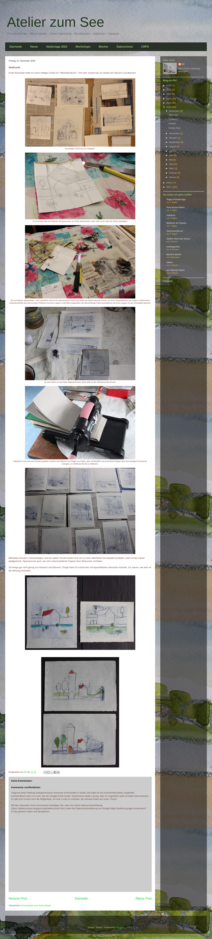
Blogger (120, 927)
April (171, 164)
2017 (169, 187)
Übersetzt (173, 115)
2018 (169, 182)
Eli (183, 64)
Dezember (174, 111)
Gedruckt (173, 119)
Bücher (103, 46)
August (173, 146)
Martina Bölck (173, 254)
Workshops (82, 46)
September (175, 142)
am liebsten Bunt (175, 270)
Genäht (172, 123)
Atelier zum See (55, 22)
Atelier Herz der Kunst (178, 238)
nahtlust (170, 215)
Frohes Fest (174, 128)
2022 (169, 94)
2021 (169, 98)
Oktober (173, 138)
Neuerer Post (18, 898)
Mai (171, 159)
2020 (169, 103)
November (174, 133)
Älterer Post (143, 898)
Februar (173, 173)
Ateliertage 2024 (56, 46)
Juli (171, 151)
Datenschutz (125, 46)
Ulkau (169, 262)
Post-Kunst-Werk (175, 207)
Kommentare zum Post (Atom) (36, 905)
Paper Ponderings (176, 199)
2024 (169, 85)
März (172, 168)
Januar (172, 177)
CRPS (145, 46)
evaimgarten (173, 246)
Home (34, 46)
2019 (169, 107)
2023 (169, 89)
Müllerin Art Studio (176, 223)
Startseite (15, 46)
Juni (171, 155)
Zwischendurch (174, 231)
